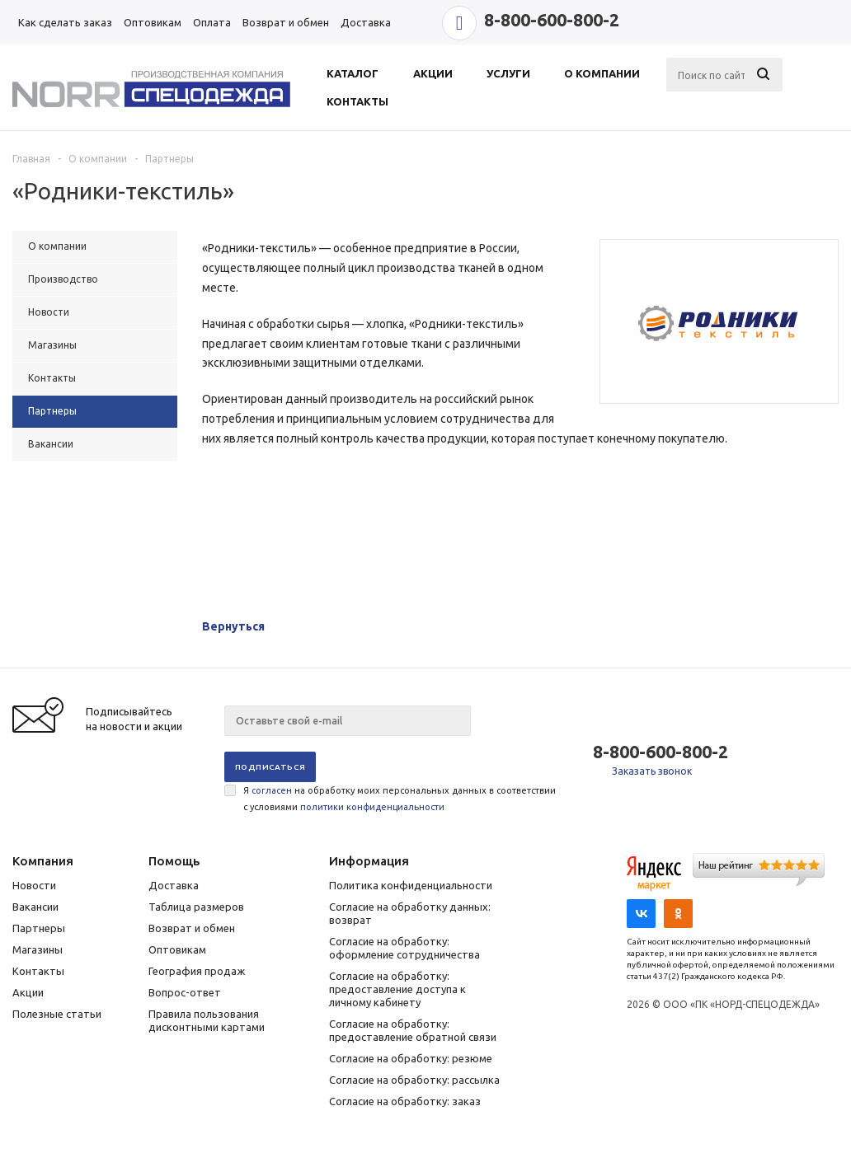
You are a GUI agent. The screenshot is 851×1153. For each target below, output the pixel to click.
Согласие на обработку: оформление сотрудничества (404, 947)
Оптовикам (177, 949)
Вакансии (35, 906)
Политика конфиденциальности (410, 885)
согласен (272, 790)
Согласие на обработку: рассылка (414, 1079)
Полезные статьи (56, 1013)
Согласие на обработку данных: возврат (410, 913)
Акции (28, 992)
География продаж (196, 971)
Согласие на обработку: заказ (405, 1101)
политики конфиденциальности (372, 807)
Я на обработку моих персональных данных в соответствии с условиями (399, 798)
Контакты (38, 971)
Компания (42, 861)
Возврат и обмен (191, 928)
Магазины (37, 949)
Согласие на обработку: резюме (410, 1058)
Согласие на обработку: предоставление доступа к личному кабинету (397, 989)
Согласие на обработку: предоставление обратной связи (412, 1030)
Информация (369, 861)
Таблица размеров (196, 906)
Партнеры (38, 928)
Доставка (173, 885)
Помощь (174, 861)
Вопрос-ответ (184, 992)
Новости (34, 885)
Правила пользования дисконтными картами (206, 1020)
